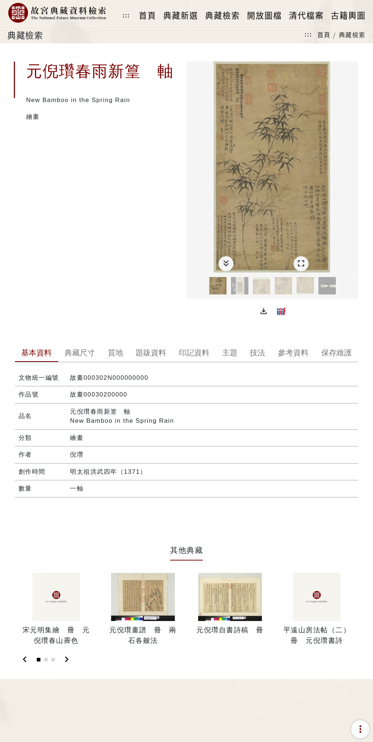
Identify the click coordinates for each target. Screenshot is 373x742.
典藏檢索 (352, 34)
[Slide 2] (46, 659)
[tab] (36, 353)
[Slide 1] (38, 659)
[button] (263, 311)
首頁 (324, 34)
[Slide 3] (53, 659)
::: (126, 15)
